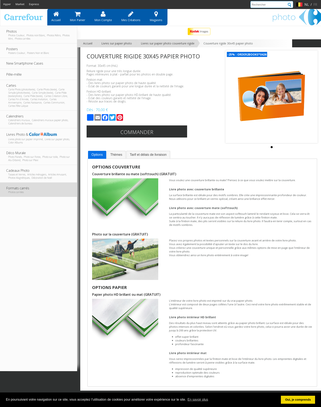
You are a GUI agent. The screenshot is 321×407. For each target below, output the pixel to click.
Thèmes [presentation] (116, 154)
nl (306, 4)
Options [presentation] (97, 154)
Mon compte (103, 16)
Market (20, 4)
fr (315, 4)
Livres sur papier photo (116, 43)
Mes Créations (130, 16)
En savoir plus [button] (198, 399)
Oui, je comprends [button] (298, 399)
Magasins (156, 16)
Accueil (56, 16)
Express (34, 4)
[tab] (97, 155)
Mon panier (77, 16)
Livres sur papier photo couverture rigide (167, 43)
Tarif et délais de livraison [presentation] (148, 154)
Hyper (7, 4)
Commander (136, 131)
